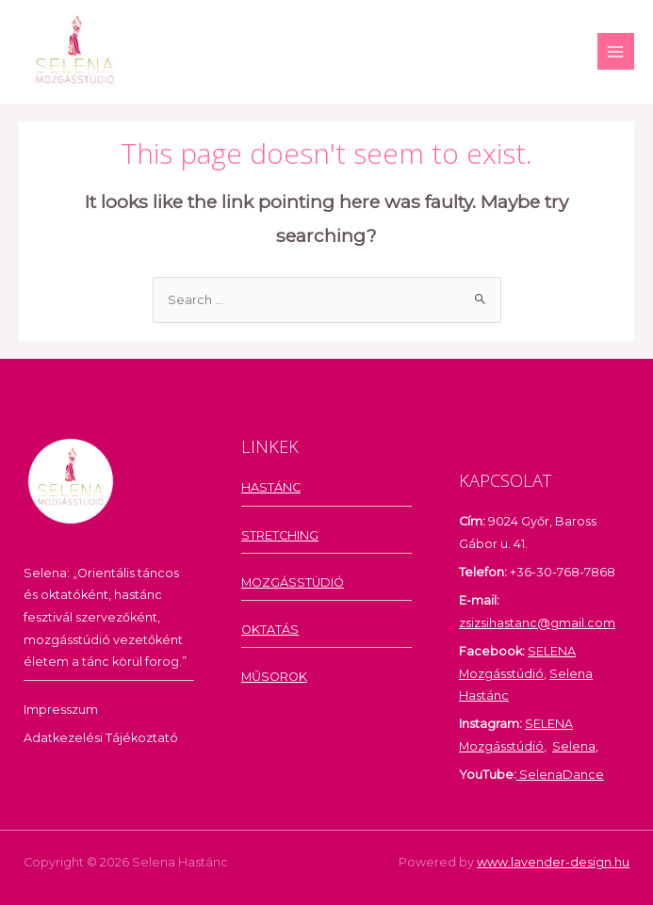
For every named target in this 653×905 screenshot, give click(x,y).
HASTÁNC (271, 487)
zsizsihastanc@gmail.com (537, 623)
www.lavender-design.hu (553, 862)
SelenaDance (560, 775)
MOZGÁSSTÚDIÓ (292, 582)
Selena (574, 746)
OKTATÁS (270, 629)
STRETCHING (279, 535)
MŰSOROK (274, 677)
